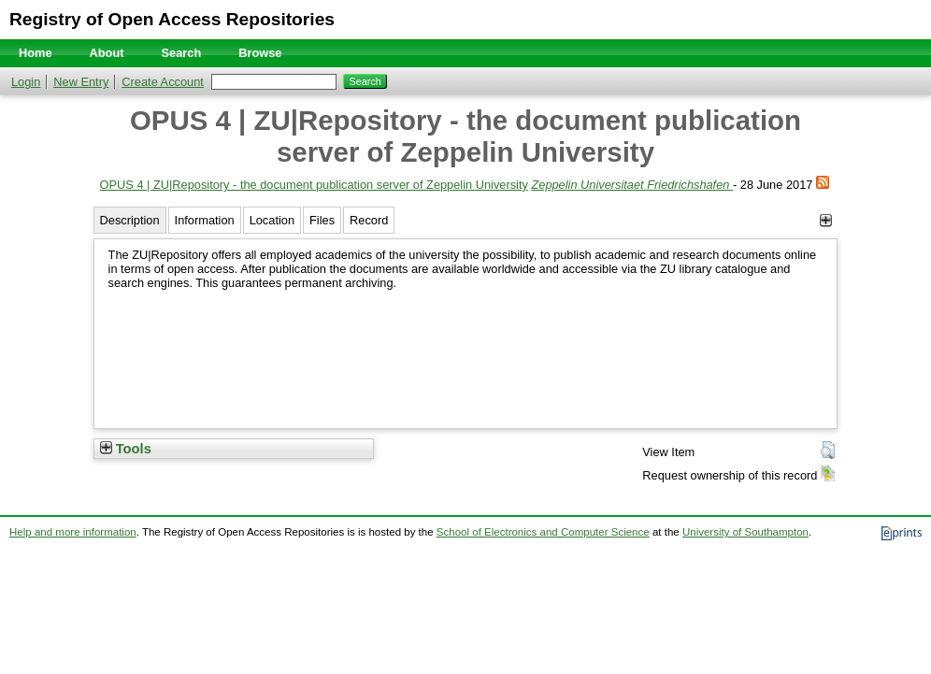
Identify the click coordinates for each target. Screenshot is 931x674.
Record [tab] (369, 220)
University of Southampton (745, 532)
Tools (125, 448)
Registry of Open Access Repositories (172, 19)
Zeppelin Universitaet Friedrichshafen (632, 185)
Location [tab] (272, 220)
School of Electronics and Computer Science (543, 532)
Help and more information (72, 532)
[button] (828, 450)
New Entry (80, 82)
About (107, 53)
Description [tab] (130, 220)
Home (35, 53)
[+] (826, 220)
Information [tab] (205, 220)
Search (182, 53)
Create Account (163, 82)
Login (25, 82)
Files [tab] (322, 220)
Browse (259, 53)
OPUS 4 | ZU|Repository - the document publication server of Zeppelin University (314, 185)
